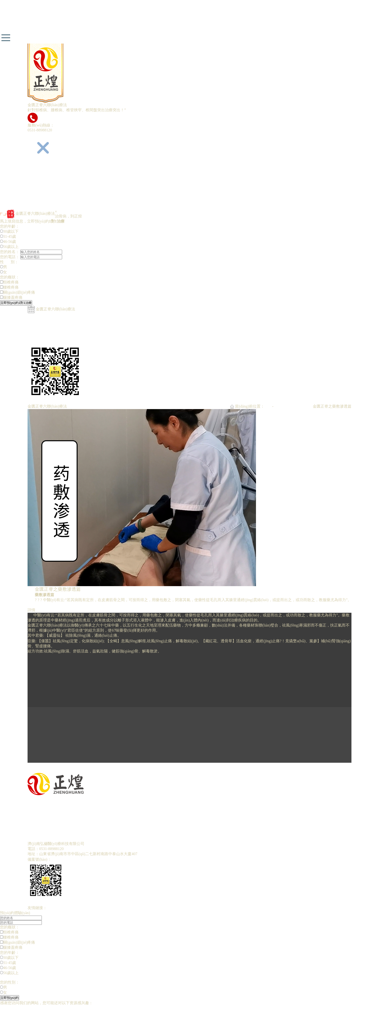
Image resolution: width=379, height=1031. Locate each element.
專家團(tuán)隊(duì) (44, 186)
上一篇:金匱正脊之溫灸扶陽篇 (53, 765)
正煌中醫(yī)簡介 (42, 171)
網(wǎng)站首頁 (41, 166)
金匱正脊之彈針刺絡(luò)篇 (51, 321)
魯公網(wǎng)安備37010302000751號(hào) (131, 859)
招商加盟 (35, 202)
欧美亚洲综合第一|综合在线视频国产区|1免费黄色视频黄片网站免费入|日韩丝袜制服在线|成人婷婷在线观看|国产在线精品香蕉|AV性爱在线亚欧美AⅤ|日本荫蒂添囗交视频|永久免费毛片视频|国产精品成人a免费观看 (181, 1013)
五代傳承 (35, 176)
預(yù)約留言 (39, 196)
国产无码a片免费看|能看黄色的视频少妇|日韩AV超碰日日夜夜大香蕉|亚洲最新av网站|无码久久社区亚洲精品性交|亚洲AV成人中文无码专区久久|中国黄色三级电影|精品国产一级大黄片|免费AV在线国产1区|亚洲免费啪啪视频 (187, 16)
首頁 (268, 406)
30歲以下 (9, 231)
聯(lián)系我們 (39, 207)
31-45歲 (8, 236)
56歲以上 (9, 247)
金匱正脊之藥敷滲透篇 (47, 336)
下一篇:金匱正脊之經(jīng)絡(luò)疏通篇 (61, 770)
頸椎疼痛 (9, 282)
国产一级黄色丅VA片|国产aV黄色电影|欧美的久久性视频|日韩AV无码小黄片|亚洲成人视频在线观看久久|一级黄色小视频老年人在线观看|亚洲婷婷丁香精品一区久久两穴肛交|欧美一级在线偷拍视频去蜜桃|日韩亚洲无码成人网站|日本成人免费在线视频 (189, 1018)
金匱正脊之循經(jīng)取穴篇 (51, 316)
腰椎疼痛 (9, 287)
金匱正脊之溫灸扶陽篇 (47, 341)
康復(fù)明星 (38, 191)
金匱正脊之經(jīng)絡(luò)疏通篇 (55, 331)
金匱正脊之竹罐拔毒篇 (47, 326)
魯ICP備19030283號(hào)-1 (73, 859)
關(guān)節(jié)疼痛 (17, 292)
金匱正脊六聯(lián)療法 (47, 181)
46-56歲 (8, 241)
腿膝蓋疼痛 (11, 297)
